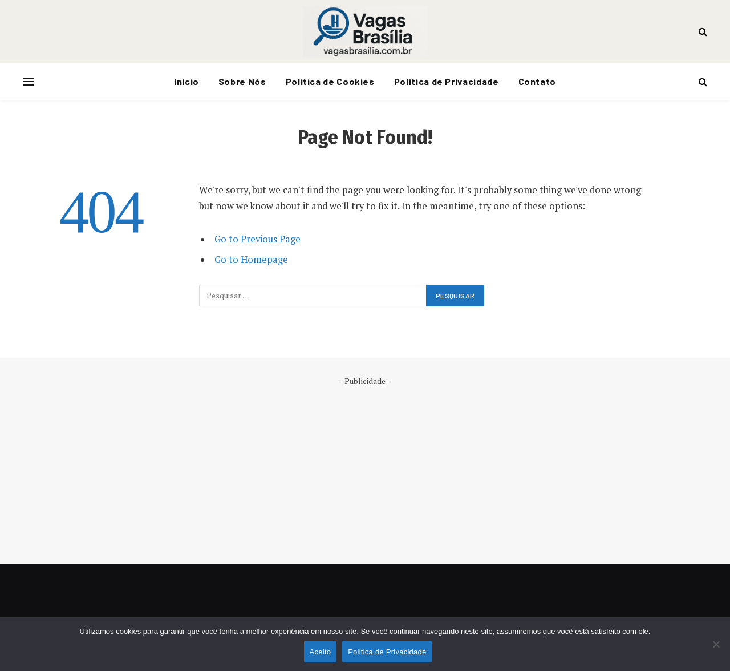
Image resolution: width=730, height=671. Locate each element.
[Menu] (28, 82)
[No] (715, 644)
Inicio (186, 81)
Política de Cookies (330, 81)
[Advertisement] (365, 467)
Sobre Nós (242, 81)
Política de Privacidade (446, 81)
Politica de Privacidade (387, 652)
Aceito (320, 652)
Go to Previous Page (257, 239)
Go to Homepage (251, 259)
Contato (537, 81)
